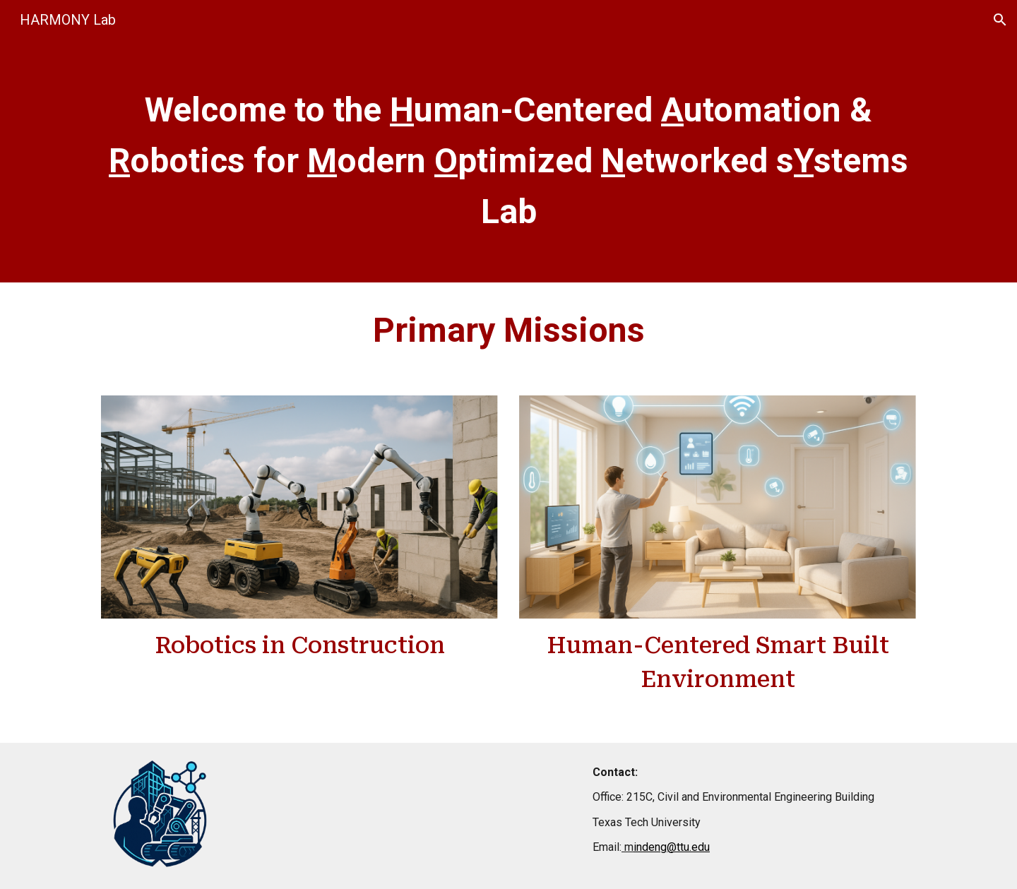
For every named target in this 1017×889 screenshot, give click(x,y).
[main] (508, 161)
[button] (1000, 20)
